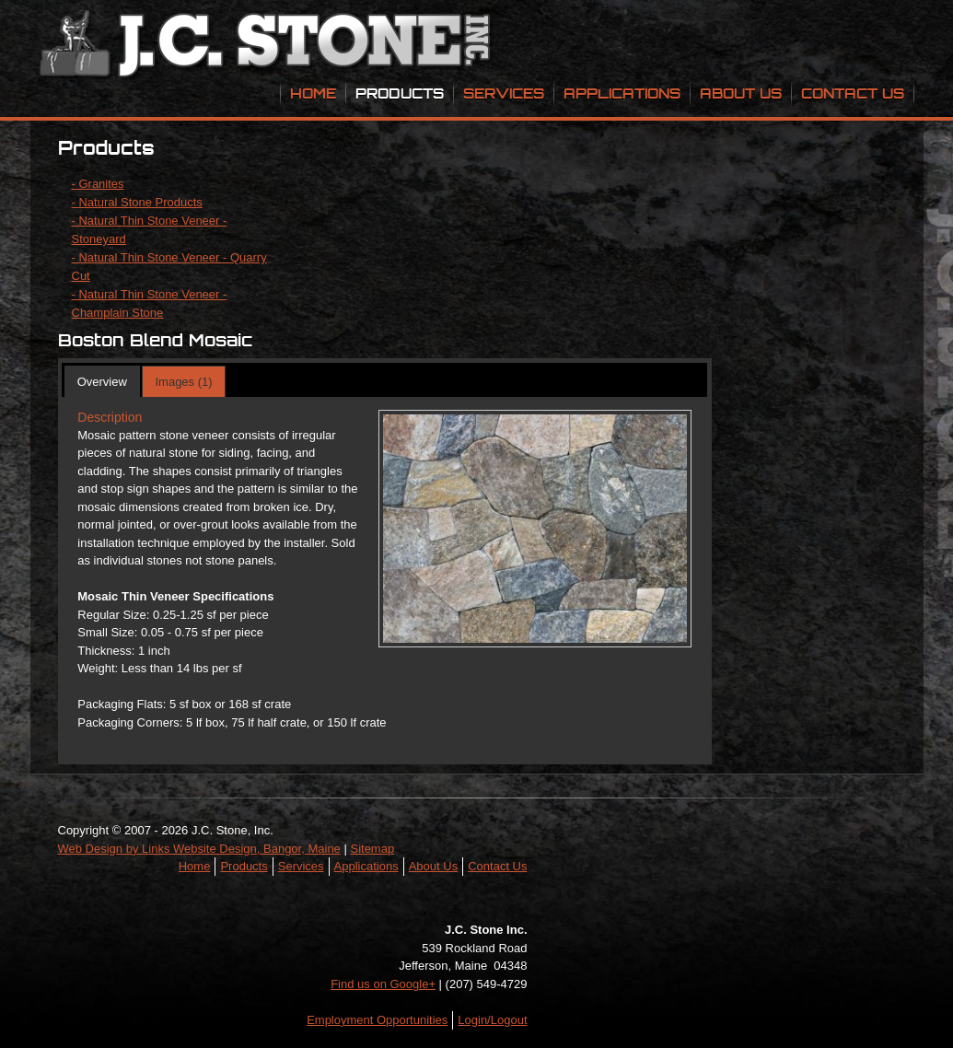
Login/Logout (492, 1020)
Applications (622, 93)
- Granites (98, 184)
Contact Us (852, 93)
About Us (741, 93)
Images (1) (183, 382)
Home (313, 93)
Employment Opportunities (377, 1020)
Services (503, 93)
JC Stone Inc (267, 46)
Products (399, 93)
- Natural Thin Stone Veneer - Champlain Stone (149, 303)
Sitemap (372, 849)
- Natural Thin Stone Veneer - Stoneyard (149, 230)
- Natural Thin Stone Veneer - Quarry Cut (169, 266)
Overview (102, 382)
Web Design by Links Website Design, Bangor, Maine (199, 849)
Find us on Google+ (383, 984)
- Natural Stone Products (137, 202)
